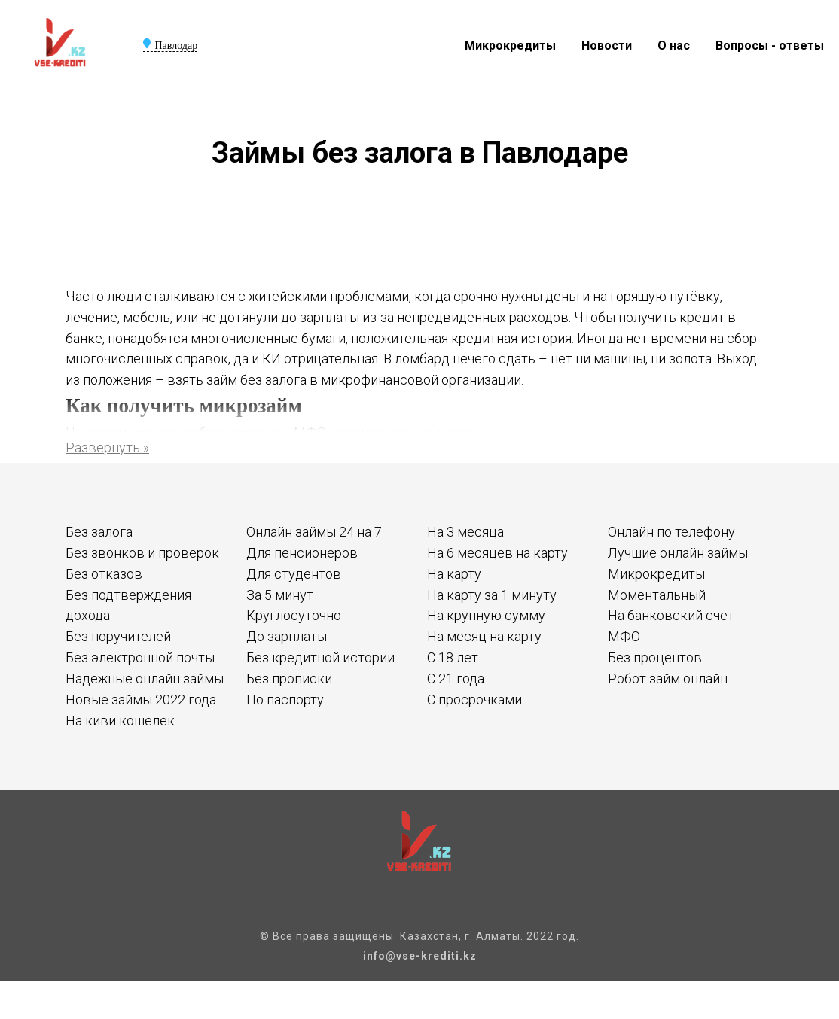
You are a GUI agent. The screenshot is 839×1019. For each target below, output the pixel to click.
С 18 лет (452, 657)
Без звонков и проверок (142, 553)
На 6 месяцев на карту (497, 553)
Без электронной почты (140, 657)
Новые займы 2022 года (141, 699)
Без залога (99, 532)
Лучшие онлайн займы (678, 553)
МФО (624, 636)
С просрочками (474, 699)
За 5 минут (279, 595)
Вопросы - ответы (769, 45)
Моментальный (657, 595)
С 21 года (455, 678)
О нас (673, 45)
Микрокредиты (510, 45)
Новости (606, 45)
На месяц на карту (484, 636)
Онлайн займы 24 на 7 (314, 532)
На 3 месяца (465, 532)
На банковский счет (671, 615)
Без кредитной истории (320, 657)
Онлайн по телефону (671, 532)
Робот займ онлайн (668, 678)
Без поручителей (118, 636)
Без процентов (655, 657)
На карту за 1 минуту (492, 595)
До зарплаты (286, 636)
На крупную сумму (486, 615)
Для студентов (293, 574)
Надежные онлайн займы (145, 678)
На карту (454, 574)
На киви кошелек (120, 721)
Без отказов (104, 574)
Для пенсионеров (302, 553)
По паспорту (285, 699)
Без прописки (289, 678)
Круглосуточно (293, 615)
